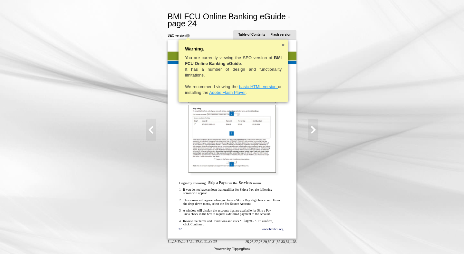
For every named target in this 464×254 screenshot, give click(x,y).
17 (188, 239)
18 (193, 239)
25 (246, 240)
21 (206, 239)
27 (255, 240)
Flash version (280, 34)
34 (287, 240)
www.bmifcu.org (273, 229)
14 (175, 239)
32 (278, 240)
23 (216, 239)
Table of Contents (251, 34)
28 (260, 240)
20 (202, 239)
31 (273, 240)
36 (294, 240)
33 (282, 240)
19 (197, 239)
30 (269, 240)
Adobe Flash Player (228, 92)
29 (264, 240)
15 (180, 239)
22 (211, 239)
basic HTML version (259, 86)
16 (184, 239)
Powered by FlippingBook (232, 247)
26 (251, 240)
